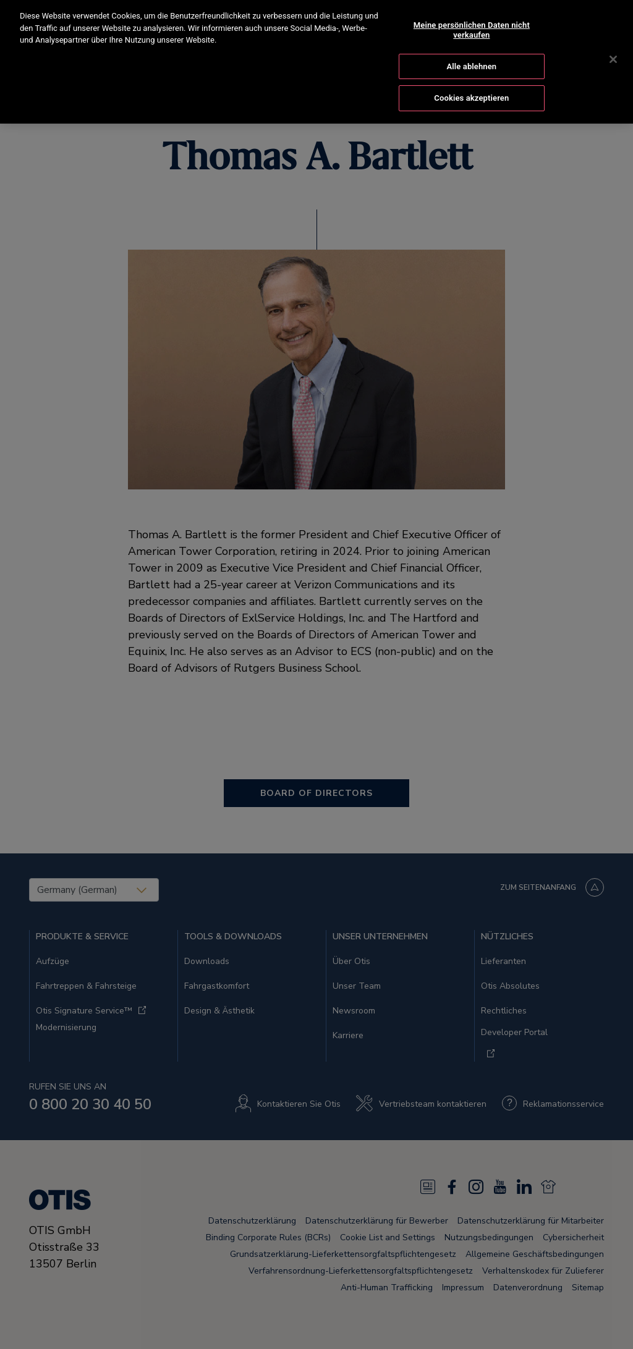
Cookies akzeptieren (471, 86)
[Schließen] (613, 47)
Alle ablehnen (471, 54)
